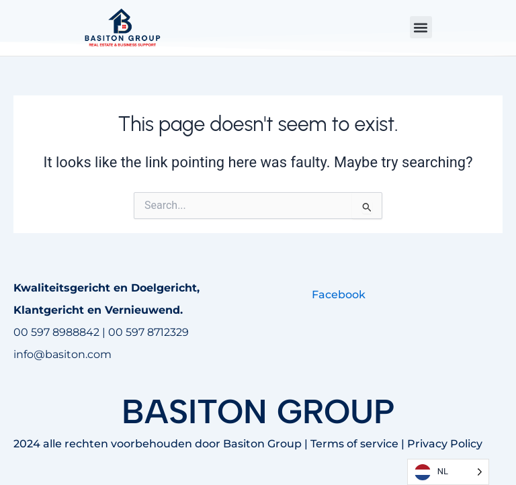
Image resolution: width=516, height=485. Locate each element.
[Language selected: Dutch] (448, 472)
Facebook (339, 294)
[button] (421, 27)
